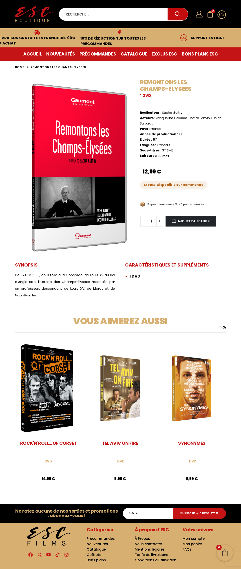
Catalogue (134, 54)
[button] (220, 328)
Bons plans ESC (200, 54)
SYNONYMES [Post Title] (192, 443)
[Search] (178, 14)
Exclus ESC (164, 54)
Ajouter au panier (193, 221)
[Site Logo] (34, 14)
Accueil (32, 54)
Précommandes (98, 54)
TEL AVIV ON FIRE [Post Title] (120, 443)
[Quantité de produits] (152, 221)
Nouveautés (60, 54)
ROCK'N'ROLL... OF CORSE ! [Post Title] (48, 443)
